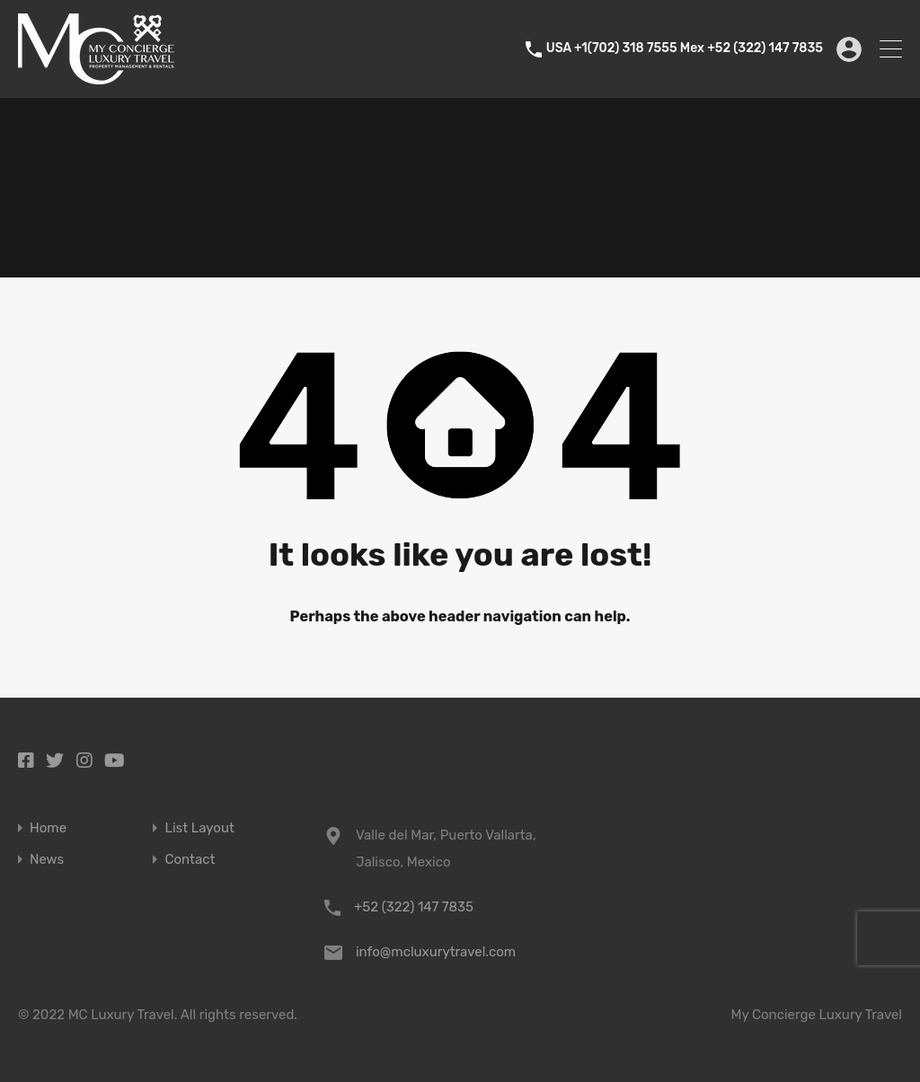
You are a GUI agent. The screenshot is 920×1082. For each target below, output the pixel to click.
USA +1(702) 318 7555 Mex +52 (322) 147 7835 (684, 48)
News (47, 859)
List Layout (199, 828)
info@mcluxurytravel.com (436, 952)
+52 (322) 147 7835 (413, 907)
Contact (189, 859)
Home (48, 828)
